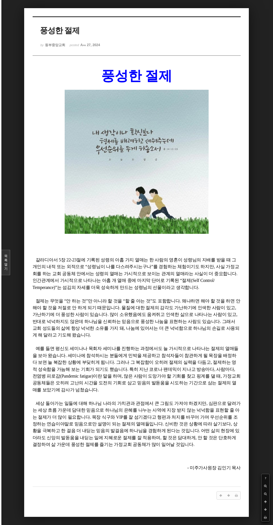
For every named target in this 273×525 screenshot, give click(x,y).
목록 (6, 262)
